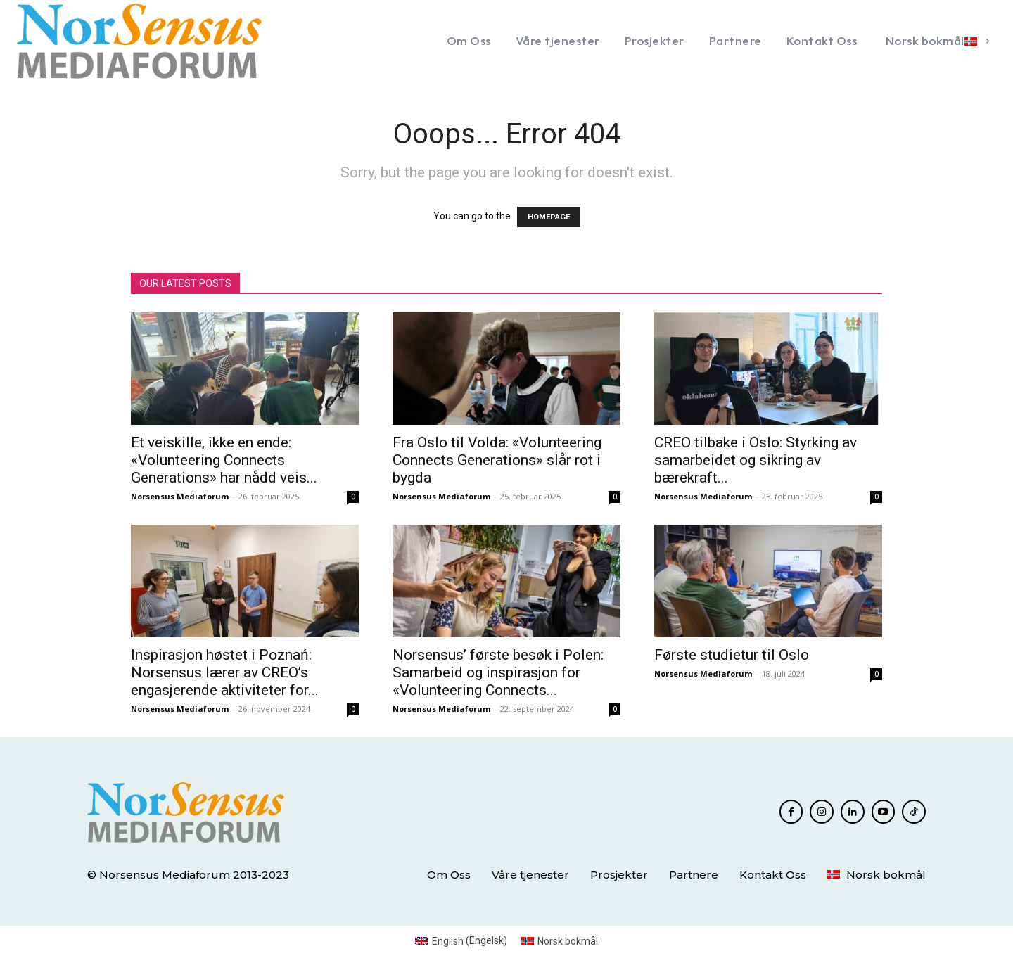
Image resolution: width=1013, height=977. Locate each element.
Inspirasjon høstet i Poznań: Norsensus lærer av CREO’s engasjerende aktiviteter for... (225, 672)
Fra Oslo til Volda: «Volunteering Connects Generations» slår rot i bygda (497, 460)
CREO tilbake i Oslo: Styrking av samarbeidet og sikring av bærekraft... (755, 460)
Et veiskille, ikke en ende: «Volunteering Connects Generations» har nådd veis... (224, 460)
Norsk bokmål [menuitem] (567, 941)
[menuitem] (935, 41)
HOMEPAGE (549, 217)
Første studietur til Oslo (731, 654)
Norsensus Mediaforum (180, 496)
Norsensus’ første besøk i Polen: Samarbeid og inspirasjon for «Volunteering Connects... (498, 672)
